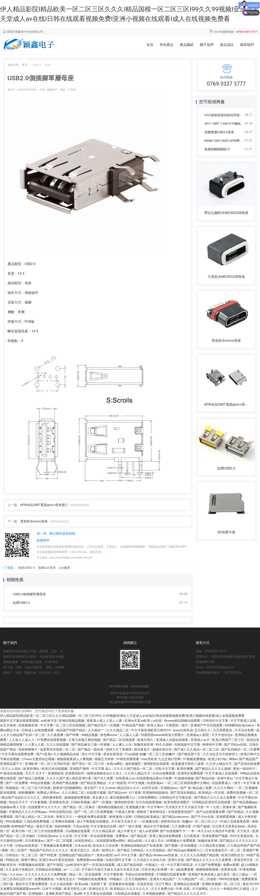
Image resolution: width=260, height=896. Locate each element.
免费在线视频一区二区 (243, 793)
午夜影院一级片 (177, 725)
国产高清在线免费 (247, 764)
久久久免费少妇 (162, 889)
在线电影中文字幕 (187, 744)
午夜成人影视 (125, 812)
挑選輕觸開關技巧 (215, 149)
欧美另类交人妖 (75, 889)
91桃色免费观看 (128, 759)
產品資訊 (227, 45)
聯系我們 (247, 45)
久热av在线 (81, 826)
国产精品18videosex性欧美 (159, 855)
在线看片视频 (97, 793)
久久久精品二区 (118, 730)
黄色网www (109, 735)
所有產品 (166, 45)
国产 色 (185, 788)
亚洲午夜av (225, 778)
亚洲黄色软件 (75, 773)
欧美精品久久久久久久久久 (130, 889)
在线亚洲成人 (85, 841)
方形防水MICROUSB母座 (226, 277)
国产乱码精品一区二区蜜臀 (240, 749)
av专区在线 (150, 788)
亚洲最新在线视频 (122, 884)
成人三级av (240, 874)
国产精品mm (118, 793)
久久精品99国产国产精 (243, 846)
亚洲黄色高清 (59, 802)
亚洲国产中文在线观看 (206, 725)
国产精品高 (139, 836)
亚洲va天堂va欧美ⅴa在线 (143, 721)
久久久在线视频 (58, 744)
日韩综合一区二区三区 (22, 855)
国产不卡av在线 (202, 817)
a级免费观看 (185, 869)
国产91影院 (55, 865)
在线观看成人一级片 (227, 783)
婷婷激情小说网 (120, 817)
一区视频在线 (149, 821)
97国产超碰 (202, 826)
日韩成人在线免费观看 (38, 730)
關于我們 (207, 45)
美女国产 (90, 788)
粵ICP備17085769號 (130, 697)
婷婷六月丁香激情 (119, 749)
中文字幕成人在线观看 (221, 773)
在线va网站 (115, 764)
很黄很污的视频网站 (68, 788)
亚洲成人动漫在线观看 (172, 740)
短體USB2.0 (19, 603)
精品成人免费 (202, 788)
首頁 (149, 45)
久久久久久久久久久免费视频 (46, 874)
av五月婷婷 (8, 725)
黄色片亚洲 (44, 826)
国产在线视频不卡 (173, 831)
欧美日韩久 (145, 740)
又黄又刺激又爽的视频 (84, 740)
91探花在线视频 (12, 773)
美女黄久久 (100, 797)
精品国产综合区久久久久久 (21, 797)
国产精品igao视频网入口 (186, 850)
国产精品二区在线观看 (119, 740)
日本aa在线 (83, 846)
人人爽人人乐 (122, 744)
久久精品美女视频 (212, 846)
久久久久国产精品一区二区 (133, 769)
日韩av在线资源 (27, 846)
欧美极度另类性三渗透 (188, 764)
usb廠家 (64, 568)
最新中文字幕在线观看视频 (19, 721)
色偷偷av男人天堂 (13, 807)
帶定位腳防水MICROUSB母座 (226, 213)
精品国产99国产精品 (71, 730)
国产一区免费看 (17, 783)
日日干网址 (163, 884)
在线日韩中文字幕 (118, 860)
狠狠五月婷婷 (105, 759)
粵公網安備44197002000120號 (130, 702)
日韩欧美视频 (81, 802)
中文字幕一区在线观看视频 (94, 836)
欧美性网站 (31, 769)
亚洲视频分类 (136, 807)
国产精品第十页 (189, 754)
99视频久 (116, 879)
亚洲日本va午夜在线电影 (57, 860)
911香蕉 (135, 793)
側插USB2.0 (26, 568)
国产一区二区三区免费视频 (94, 812)
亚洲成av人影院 (198, 735)
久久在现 (66, 836)
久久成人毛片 (155, 841)
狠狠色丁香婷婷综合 (151, 812)
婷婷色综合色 (171, 821)
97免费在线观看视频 (52, 740)
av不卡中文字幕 (126, 855)
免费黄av (122, 836)
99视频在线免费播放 (93, 879)
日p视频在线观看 (78, 831)
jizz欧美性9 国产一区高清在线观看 (91, 865)
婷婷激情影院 (53, 797)
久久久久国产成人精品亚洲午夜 (69, 778)
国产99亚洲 (48, 855)
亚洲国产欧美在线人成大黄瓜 (209, 874)
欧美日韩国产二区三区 (228, 740)
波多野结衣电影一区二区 (58, 749)
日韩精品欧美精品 (147, 817)
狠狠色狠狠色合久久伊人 (105, 773)
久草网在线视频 (63, 821)
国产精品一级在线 (91, 749)
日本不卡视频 (52, 889)
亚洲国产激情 (80, 769)
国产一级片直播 (130, 826)
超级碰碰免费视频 (77, 797)
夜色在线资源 (113, 754)
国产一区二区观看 (60, 841)
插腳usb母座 (47, 568)
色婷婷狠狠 (63, 826)
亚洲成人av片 (200, 740)
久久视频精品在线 (66, 754)
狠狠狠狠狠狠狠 (207, 869)
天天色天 (244, 831)
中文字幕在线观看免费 (17, 754)
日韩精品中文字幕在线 (175, 797)
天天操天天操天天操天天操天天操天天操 (110, 869)
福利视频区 (133, 764)
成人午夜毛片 (127, 831)
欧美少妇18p (217, 759)
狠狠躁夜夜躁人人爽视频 (75, 759)
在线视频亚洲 (28, 725)
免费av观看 (231, 865)
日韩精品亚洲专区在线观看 (211, 802)
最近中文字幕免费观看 (32, 884)
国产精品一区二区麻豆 (79, 807)
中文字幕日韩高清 (180, 865)
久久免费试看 (182, 826)
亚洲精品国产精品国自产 (77, 855)
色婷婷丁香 (99, 884)
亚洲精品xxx (169, 788)
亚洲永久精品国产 (163, 879)
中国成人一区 (155, 865)
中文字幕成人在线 (243, 721)
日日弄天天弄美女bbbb (229, 826)
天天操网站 (200, 889)
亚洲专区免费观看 (190, 773)
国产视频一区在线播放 (181, 846)
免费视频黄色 (44, 879)
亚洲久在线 (176, 860)
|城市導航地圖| (118, 686)
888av (233, 759)
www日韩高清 (183, 730)
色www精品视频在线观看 (182, 721)
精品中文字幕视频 (157, 826)
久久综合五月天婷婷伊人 (221, 754)
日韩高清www (48, 836)
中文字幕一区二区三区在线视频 (63, 725)
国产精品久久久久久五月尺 (187, 894)
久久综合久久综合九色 (150, 860)
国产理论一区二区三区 (88, 764)
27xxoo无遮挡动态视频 (38, 759)
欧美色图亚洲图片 (177, 802)
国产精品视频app (245, 802)
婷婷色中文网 (212, 744)
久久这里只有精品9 (20, 869)
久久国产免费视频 (208, 865)
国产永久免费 (104, 778)
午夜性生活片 (66, 879)
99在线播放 (14, 821)
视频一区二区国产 (14, 850)
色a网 (78, 894)
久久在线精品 (156, 850)
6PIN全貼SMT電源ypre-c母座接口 (44, 505)
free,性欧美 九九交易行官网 (161, 759)
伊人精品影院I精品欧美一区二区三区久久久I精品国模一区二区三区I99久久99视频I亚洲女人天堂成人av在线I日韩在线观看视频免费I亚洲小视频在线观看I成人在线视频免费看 (122, 716)
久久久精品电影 (61, 884)
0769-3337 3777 (226, 84)
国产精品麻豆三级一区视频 (91, 744)
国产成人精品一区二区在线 (35, 817)
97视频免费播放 (195, 759)
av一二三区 (72, 869)
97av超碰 (131, 754)
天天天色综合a (222, 735)
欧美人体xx (155, 725)
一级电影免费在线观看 (90, 817)
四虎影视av (155, 783)
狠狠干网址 (29, 860)
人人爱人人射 (35, 744)
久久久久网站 (224, 788)
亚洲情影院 (56, 773)
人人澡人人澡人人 (22, 740)
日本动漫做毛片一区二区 (223, 850)
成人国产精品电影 (130, 865)
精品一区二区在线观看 (85, 874)
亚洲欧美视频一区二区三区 (221, 884)
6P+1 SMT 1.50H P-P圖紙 (220, 124)
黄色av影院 (105, 855)
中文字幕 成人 (101, 769)
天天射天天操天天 (124, 821)
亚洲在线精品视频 (72, 721)
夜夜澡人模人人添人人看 (105, 721)
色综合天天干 (19, 802)
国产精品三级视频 (31, 778)
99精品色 (13, 860)
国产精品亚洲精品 (93, 783)
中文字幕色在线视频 (98, 894)
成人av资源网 (148, 831)
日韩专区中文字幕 (215, 721)
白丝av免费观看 (164, 773)
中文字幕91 (155, 807)
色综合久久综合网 (105, 846)
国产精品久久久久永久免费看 (215, 797)
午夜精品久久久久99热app (28, 812)
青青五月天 (64, 817)
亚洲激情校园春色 (156, 793)
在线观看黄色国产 (181, 812)
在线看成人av (125, 778)
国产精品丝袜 (205, 778)
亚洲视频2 (36, 894)
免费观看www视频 (90, 860)
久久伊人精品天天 (219, 764)
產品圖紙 (186, 45)
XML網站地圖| (139, 686)
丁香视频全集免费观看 (56, 846)
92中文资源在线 (242, 836)
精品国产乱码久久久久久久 (49, 850)
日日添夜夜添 (223, 730)
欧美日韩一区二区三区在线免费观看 (38, 831)
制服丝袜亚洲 (144, 744)
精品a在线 (135, 841)
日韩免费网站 (148, 797)
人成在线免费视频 (37, 821)
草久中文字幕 (92, 754)
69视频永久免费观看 (181, 841)
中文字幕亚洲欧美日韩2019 (151, 730)
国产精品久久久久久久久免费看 (209, 860)
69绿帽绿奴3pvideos (240, 725)
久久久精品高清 (104, 831)
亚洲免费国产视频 (215, 836)
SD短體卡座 (226, 532)
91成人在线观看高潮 (235, 821)
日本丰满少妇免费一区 (157, 869)
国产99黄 (73, 735)
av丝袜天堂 (49, 721)
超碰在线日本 (162, 749)
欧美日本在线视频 (55, 769)
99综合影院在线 (61, 812)
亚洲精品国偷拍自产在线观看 (142, 846)
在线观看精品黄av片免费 (154, 778)
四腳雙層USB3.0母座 (217, 132)
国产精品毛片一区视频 (104, 725)
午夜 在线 (183, 889)
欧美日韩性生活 (233, 855)
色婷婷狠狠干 (28, 749)
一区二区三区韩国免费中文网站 (187, 783)
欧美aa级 (82, 884)
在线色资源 (145, 884)
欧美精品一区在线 (212, 793)
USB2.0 (36, 64)
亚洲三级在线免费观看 (165, 836)
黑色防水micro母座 (34, 521)
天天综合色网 (245, 730)
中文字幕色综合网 (104, 826)
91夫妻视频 (39, 802)
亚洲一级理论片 (104, 850)
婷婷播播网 (26, 793)
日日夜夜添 (192, 836)
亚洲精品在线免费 (187, 884)
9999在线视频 (229, 879)
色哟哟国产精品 (22, 826)
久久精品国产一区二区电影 (197, 879)
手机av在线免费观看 (140, 874)
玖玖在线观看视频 (149, 802)
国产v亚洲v (44, 754)
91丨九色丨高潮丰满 (221, 807)
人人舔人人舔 (129, 735)
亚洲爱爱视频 (226, 817)
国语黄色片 (142, 749)
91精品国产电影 (134, 725)
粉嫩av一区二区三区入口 (200, 821)
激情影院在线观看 (157, 764)
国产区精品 (235, 812)
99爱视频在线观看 (31, 865)
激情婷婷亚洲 (124, 802)
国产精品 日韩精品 (130, 850)
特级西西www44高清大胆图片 (163, 735)
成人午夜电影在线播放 (93, 821)
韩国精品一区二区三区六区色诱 (28, 788)
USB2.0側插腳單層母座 (27, 594)
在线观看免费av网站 (111, 841)
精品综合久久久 (128, 788)
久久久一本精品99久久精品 (230, 889)
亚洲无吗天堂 (244, 860)
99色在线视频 (40, 783)
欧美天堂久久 (81, 850)
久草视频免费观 (154, 894)
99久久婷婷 (164, 744)
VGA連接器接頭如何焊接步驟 (223, 115)
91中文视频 (136, 783)
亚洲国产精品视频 (65, 783)
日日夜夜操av (35, 841)
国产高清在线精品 (184, 793)
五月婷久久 (203, 730)
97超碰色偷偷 (184, 778)
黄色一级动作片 (244, 769)
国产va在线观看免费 (211, 812)
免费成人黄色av (48, 793)
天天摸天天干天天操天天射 (185, 807)
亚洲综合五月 (99, 889)
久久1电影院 (117, 783)
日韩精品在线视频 (49, 869)
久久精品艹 (96, 730)
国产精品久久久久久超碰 (213, 769)
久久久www (107, 788)
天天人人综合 (11, 769)
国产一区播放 (102, 802)
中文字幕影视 (114, 874)
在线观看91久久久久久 (44, 807)
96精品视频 (90, 735)
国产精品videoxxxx (176, 817)
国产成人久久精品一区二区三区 (197, 749)
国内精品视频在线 (111, 807)
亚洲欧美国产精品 (59, 894)
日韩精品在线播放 (127, 894)
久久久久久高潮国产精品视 (200, 855)
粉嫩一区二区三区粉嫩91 (158, 754)
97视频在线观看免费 (171, 874)
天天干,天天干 (35, 773)
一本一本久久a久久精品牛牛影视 (211, 831)
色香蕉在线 (229, 869)
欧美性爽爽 (185, 769)
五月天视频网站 (136, 879)
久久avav (16, 874)
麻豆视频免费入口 (123, 797)
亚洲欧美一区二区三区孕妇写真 (48, 764)
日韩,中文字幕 (165, 769)
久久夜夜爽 (55, 735)
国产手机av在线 (235, 744)
